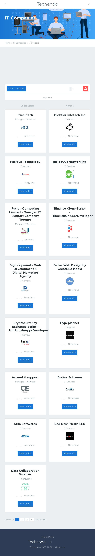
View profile (25, 144)
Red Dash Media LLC (69, 424)
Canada (70, 106)
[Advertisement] (47, 65)
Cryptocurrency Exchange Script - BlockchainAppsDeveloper (28, 327)
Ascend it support (25, 377)
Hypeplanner (69, 323)
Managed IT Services (25, 120)
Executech (25, 115)
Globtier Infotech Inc (69, 115)
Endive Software (69, 377)
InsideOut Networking (69, 162)
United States (27, 106)
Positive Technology (25, 162)
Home (7, 43)
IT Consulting (25, 479)
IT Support (70, 328)
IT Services (70, 120)
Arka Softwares (25, 424)
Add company (17, 89)
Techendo (47, 4)
